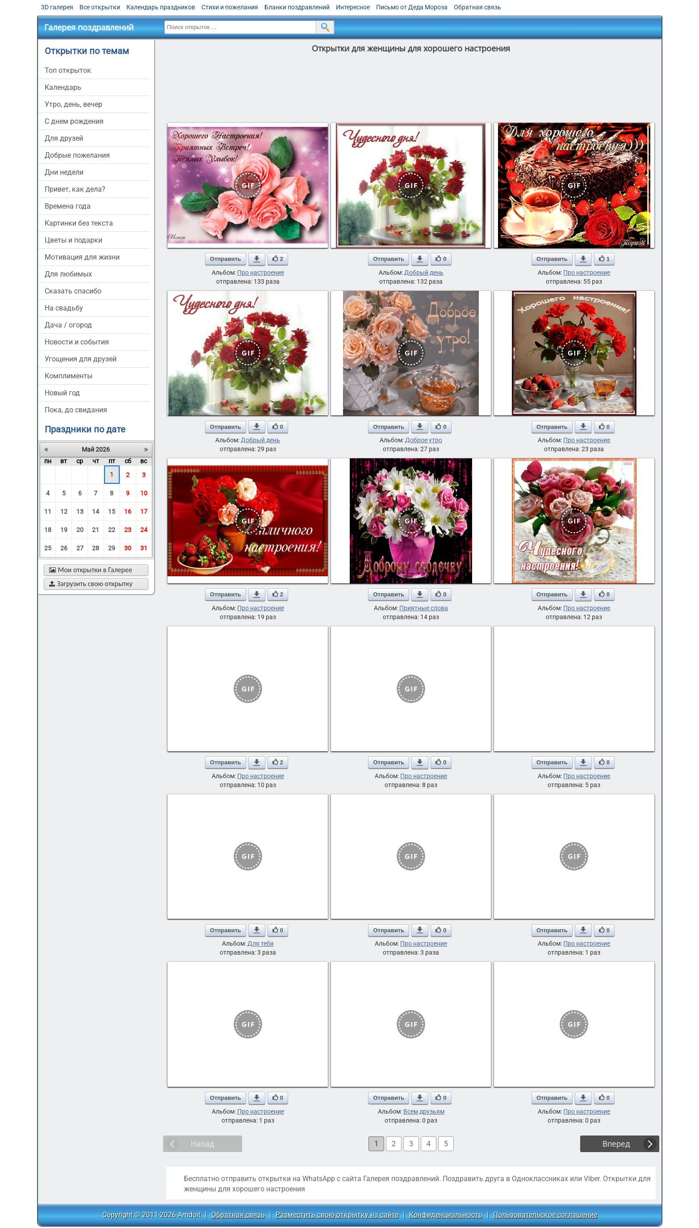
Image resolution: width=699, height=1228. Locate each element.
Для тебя (260, 943)
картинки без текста (79, 223)
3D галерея (57, 7)
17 (143, 511)
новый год (62, 393)
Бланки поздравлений (297, 7)
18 (47, 529)
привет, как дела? (75, 189)
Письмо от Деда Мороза (412, 7)
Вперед (616, 1143)
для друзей (64, 138)
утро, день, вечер (73, 104)
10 (143, 493)
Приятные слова (423, 608)
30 (127, 548)
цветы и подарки (73, 240)
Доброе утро (423, 440)
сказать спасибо (73, 291)
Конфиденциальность (445, 1215)
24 (143, 529)
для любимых (68, 274)
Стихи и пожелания (229, 7)
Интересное (353, 7)
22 (111, 529)
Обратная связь (477, 7)
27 (80, 548)
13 (80, 511)
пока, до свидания (76, 410)
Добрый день (424, 272)
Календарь (63, 87)
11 (47, 511)
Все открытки (100, 7)
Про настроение (260, 272)
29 (111, 548)
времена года (68, 206)
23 (127, 529)
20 (80, 529)
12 (63, 511)
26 (63, 548)
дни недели (64, 172)
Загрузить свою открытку (91, 583)
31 (143, 548)
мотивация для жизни (82, 257)
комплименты (68, 376)
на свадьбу (64, 308)
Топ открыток (68, 70)
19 (63, 529)
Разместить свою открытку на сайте (337, 1215)
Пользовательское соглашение (545, 1215)
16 (127, 511)
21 (95, 529)
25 (47, 548)
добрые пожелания (77, 155)
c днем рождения (74, 121)
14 (95, 511)
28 (95, 548)
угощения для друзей (81, 359)
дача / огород (68, 325)
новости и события (77, 342)
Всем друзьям (423, 1111)
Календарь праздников (160, 7)
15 (111, 511)
